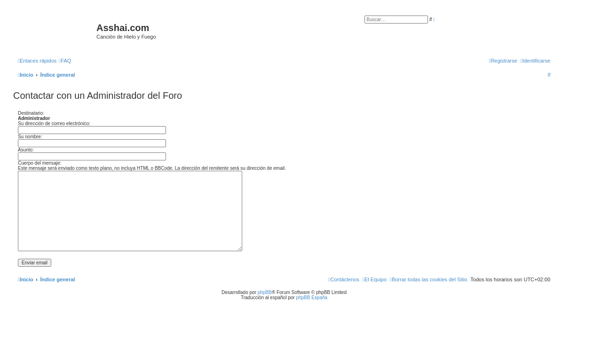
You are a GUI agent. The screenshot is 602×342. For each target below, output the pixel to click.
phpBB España (311, 297)
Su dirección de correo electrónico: (54, 123)
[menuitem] (65, 60)
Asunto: (26, 149)
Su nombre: (30, 136)
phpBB (265, 292)
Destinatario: (31, 113)
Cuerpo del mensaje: (39, 163)
